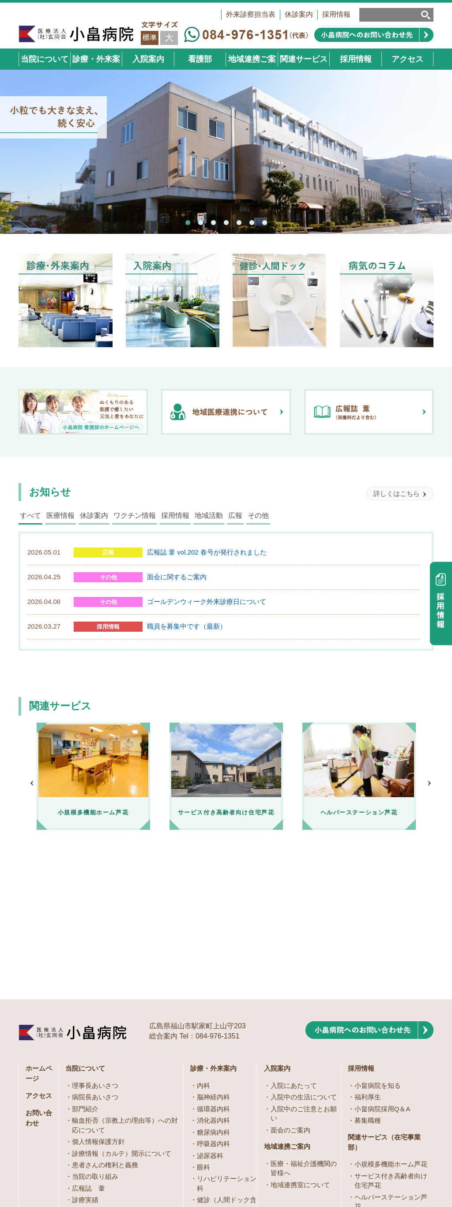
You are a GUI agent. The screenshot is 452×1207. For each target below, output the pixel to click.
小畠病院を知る (377, 950)
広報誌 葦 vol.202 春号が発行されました (207, 552)
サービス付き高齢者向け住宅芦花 (390, 1045)
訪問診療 (210, 1086)
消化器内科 (213, 985)
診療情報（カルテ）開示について (121, 1018)
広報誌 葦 (88, 1053)
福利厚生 (367, 962)
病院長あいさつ (95, 962)
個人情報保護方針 (98, 1006)
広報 (235, 515)
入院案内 (277, 933)
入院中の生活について (304, 962)
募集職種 (367, 985)
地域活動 (209, 515)
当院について (85, 933)
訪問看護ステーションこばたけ (390, 1120)
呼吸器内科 (213, 1008)
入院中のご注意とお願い (304, 978)
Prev (32, 783)
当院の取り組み (95, 1041)
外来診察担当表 (250, 14)
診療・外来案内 (213, 933)
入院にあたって (294, 950)
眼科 (203, 1032)
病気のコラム (217, 1097)
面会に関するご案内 (177, 577)
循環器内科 (213, 974)
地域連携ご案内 (287, 1011)
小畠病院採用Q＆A (382, 974)
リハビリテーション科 (226, 1048)
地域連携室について (300, 1049)
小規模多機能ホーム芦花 (390, 1029)
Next (429, 783)
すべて (30, 515)
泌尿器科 (210, 1020)
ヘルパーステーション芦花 (390, 1066)
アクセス (39, 960)
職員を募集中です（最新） (186, 626)
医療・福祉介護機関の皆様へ (304, 1033)
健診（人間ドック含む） (226, 1069)
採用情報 (336, 14)
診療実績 (85, 1064)
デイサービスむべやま (387, 1104)
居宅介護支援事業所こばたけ (390, 1087)
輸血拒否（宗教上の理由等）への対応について (125, 990)
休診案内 (299, 14)
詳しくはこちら (396, 493)
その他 (258, 515)
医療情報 (60, 515)
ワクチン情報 (134, 515)
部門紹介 (85, 974)
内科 (203, 950)
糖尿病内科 (213, 997)
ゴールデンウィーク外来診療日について (206, 601)
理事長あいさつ (95, 950)
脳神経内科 (213, 962)
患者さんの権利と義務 (105, 1030)
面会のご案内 (290, 995)
